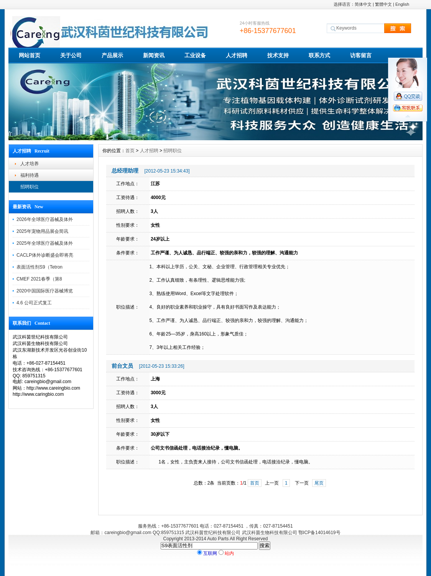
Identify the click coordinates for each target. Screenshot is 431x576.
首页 (130, 150)
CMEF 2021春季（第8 (39, 279)
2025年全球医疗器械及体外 (44, 243)
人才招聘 (236, 55)
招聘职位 (29, 186)
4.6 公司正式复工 (34, 302)
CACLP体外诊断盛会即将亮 (44, 255)
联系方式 (319, 55)
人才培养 (29, 163)
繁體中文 (383, 4)
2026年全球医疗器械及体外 (44, 219)
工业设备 (195, 55)
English (402, 4)
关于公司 (71, 55)
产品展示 (112, 55)
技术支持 (278, 55)
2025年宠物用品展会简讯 (42, 231)
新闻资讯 (154, 55)
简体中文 (363, 4)
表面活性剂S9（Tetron (39, 267)
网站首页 (29, 55)
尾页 (319, 483)
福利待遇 (29, 175)
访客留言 (361, 55)
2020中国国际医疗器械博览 (44, 291)
